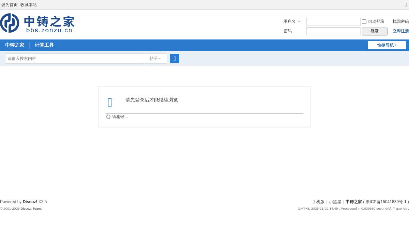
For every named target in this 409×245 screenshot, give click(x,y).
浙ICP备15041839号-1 (386, 201)
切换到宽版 (406, 7)
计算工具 (44, 45)
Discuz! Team (30, 208)
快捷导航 (385, 45)
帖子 (154, 58)
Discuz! (30, 201)
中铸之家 (14, 45)
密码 (288, 31)
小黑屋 (335, 201)
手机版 (318, 201)
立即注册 (401, 31)
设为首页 (9, 4)
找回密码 (401, 21)
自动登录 (373, 21)
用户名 (289, 21)
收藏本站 (28, 4)
